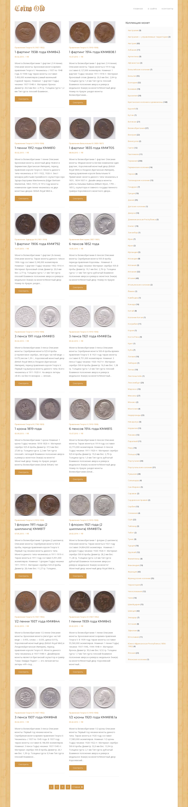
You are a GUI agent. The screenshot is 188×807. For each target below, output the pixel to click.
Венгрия (132, 134)
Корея (131, 330)
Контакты (167, 9)
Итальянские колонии (139, 284)
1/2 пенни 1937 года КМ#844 (37, 621)
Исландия (132, 258)
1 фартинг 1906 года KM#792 (37, 244)
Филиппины (134, 558)
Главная (138, 9)
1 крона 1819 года (28, 429)
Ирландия (133, 252)
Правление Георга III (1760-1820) (29, 424)
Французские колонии (139, 578)
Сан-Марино (134, 487)
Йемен (131, 291)
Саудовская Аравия (138, 500)
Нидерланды (134, 415)
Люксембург (134, 382)
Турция (131, 545)
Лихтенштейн (135, 376)
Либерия (132, 363)
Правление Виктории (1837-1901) (84, 239)
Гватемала (133, 154)
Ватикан (132, 121)
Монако (132, 402)
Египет (131, 226)
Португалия (134, 461)
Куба (130, 350)
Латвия (131, 356)
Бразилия (132, 95)
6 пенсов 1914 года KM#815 (90, 429)
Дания (131, 200)
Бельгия (132, 76)
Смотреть (23, 99)
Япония (131, 653)
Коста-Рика (133, 337)
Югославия (133, 637)
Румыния (132, 474)
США (130, 519)
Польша (132, 454)
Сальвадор (133, 480)
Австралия (133, 30)
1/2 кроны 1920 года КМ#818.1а (93, 717)
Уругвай (132, 552)
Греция (131, 193)
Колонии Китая (135, 317)
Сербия (131, 506)
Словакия (132, 513)
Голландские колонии (139, 180)
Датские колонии (136, 206)
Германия (133, 160)
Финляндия (133, 565)
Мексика (132, 395)
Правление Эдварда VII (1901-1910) (31, 239)
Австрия (132, 43)
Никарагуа (133, 421)
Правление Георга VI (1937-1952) (29, 47)
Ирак (130, 239)
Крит (130, 343)
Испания (132, 265)
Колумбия (133, 324)
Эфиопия (132, 630)
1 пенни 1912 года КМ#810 (35, 148)
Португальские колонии (140, 467)
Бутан (131, 115)
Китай (131, 310)
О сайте (152, 9)
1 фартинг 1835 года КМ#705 (91, 148)
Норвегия (132, 428)
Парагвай (133, 441)
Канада (131, 304)
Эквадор (132, 617)
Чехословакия (135, 591)
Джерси (131, 213)
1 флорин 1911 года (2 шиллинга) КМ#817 (31, 527)
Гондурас (132, 187)
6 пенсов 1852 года (84, 244)
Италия (131, 278)
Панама (132, 434)
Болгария (132, 82)
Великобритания (136, 128)
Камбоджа (133, 297)
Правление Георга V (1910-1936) (83, 47)
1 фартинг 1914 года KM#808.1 (92, 52)
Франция (132, 571)
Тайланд (132, 526)
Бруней (131, 108)
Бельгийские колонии (139, 69)
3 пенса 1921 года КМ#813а (90, 336)
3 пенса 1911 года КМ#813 (34, 336)
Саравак (132, 493)
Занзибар (133, 232)
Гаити (131, 147)
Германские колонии (138, 167)
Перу (130, 448)
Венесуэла (133, 141)
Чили (130, 597)
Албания (132, 50)
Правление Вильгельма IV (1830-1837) (86, 143)
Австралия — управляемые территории (148, 36)
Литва (131, 369)
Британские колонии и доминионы (145, 102)
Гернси (131, 174)
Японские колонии (137, 659)
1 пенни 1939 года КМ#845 (90, 621)
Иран (130, 245)
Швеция (132, 611)
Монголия (133, 408)
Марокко (132, 389)
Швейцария (134, 604)
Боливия (132, 89)
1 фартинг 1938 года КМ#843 (37, 52)
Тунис (131, 539)
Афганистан (134, 63)
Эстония (132, 624)
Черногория (134, 584)
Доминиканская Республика (142, 219)
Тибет (131, 532)
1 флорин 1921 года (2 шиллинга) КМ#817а (85, 527)
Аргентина (133, 56)
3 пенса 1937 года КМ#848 (36, 717)
